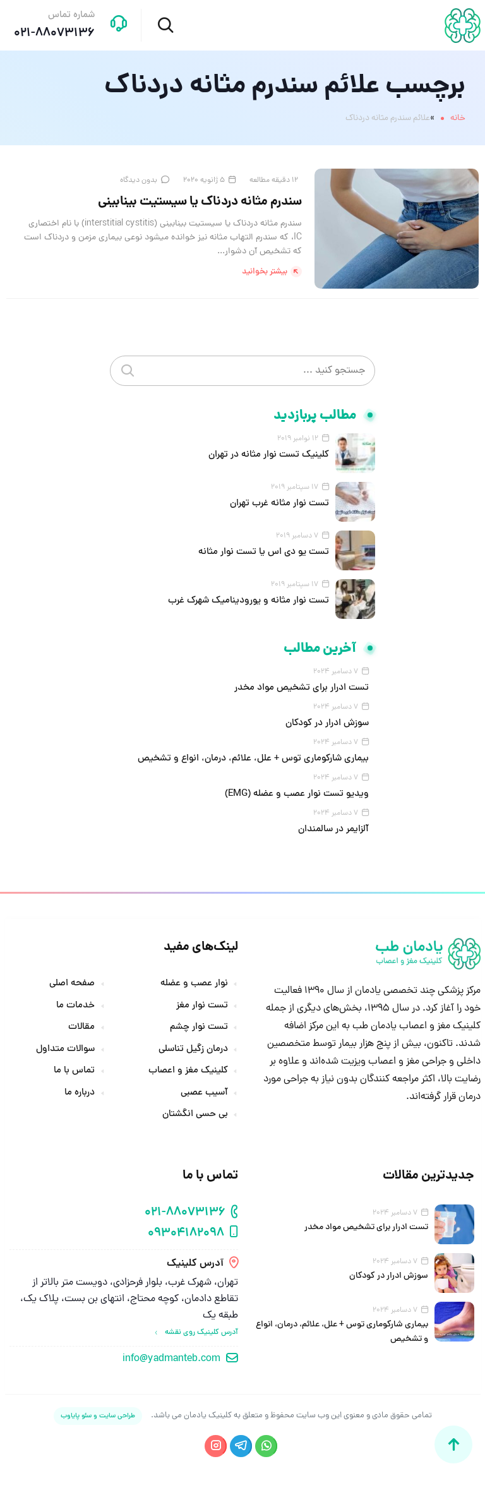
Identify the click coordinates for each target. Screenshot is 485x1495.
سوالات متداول (65, 1050)
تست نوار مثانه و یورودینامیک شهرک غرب (248, 601)
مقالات (81, 1028)
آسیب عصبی (204, 1093)
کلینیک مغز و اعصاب (188, 1071)
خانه (457, 118)
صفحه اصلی (72, 984)
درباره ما (79, 1093)
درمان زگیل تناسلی (193, 1050)
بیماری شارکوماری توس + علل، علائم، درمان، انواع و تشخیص (253, 759)
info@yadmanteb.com (171, 1359)
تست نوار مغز (202, 1006)
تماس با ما (74, 1071)
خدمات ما (75, 1006)
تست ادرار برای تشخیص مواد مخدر (301, 688)
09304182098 (186, 1234)
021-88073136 (185, 1213)
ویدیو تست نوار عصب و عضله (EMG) (297, 794)
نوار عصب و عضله (194, 984)
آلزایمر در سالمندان (333, 829)
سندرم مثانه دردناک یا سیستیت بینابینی (200, 202)
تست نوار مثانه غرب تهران (279, 503)
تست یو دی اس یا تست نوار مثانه (263, 552)
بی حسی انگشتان (195, 1115)
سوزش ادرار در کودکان (327, 723)
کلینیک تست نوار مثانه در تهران (268, 455)
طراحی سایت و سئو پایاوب (98, 1415)
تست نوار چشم (199, 1028)
